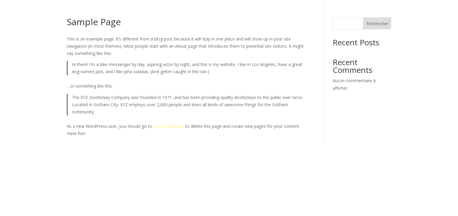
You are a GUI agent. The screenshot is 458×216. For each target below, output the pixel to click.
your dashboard (168, 126)
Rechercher (377, 23)
